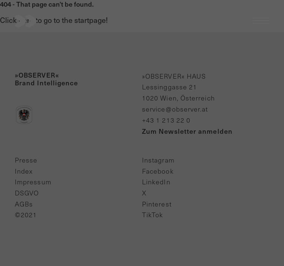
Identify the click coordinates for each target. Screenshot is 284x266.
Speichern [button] (142, 97)
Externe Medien (162, 48)
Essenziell (65, 48)
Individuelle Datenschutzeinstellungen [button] (142, 118)
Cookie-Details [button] (142, 134)
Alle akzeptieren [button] (142, 75)
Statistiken (111, 48)
